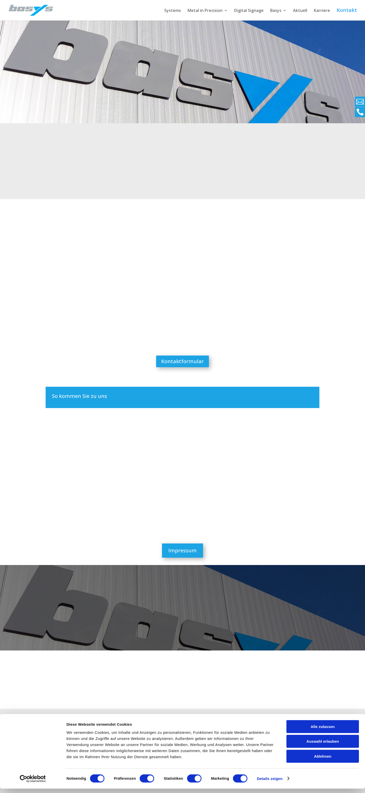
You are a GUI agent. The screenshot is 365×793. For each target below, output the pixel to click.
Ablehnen (322, 761)
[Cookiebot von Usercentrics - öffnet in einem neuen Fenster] (33, 783)
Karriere (322, 11)
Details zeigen (269, 783)
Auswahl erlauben (322, 746)
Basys (275, 11)
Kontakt (347, 10)
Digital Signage (249, 11)
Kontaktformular (182, 361)
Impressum (182, 550)
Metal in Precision (205, 11)
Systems (172, 11)
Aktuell (300, 11)
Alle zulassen (323, 731)
